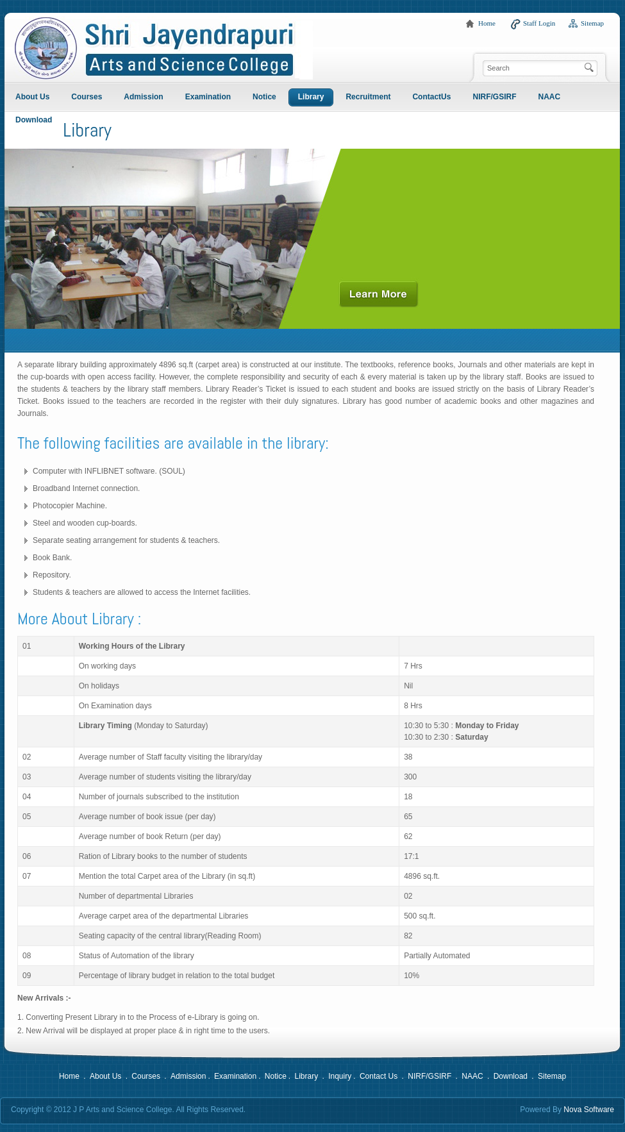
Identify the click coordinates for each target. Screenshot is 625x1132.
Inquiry (339, 1076)
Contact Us (378, 1076)
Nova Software (588, 1109)
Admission (188, 1076)
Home (487, 23)
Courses (145, 1076)
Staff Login (539, 23)
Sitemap (592, 23)
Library (306, 1076)
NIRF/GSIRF (429, 1076)
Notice (276, 1076)
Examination (235, 1076)
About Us (105, 1076)
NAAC (472, 1076)
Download (511, 1076)
